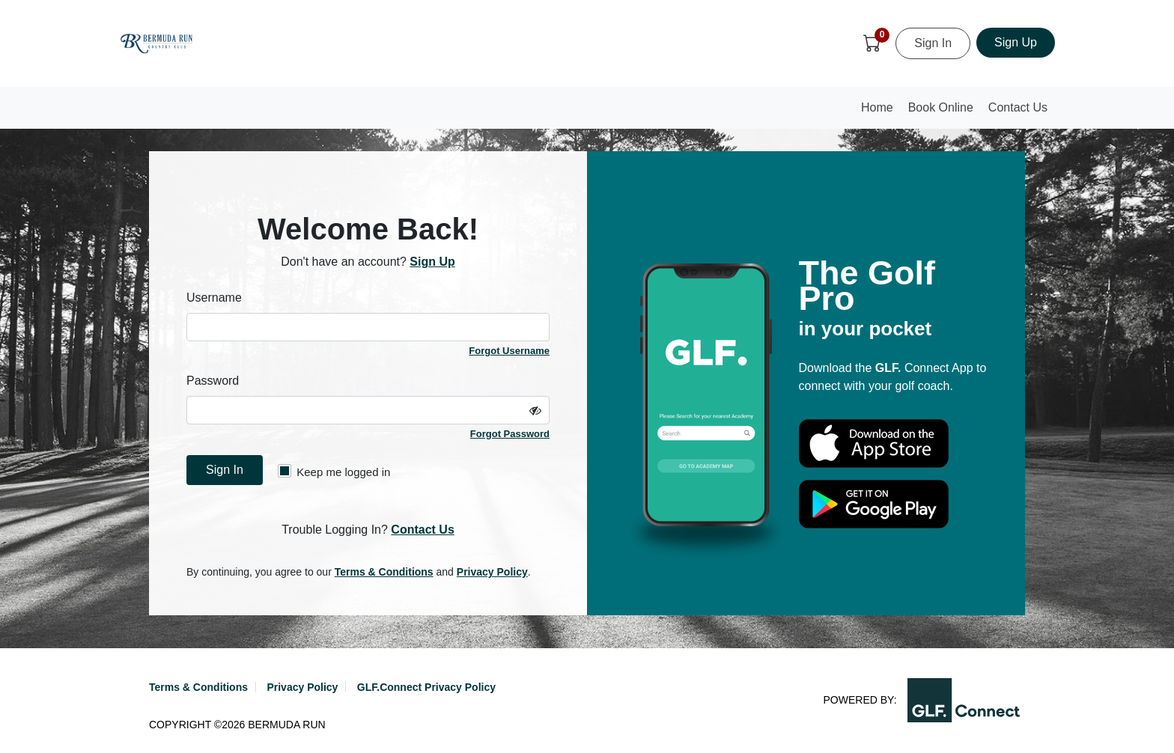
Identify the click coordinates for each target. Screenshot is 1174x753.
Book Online (940, 107)
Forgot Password (510, 433)
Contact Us (1017, 107)
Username (214, 297)
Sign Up (1015, 42)
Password (212, 380)
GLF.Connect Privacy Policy (426, 687)
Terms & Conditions (384, 572)
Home (880, 112)
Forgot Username (509, 350)
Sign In (933, 43)
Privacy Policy (492, 572)
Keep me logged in (334, 471)
